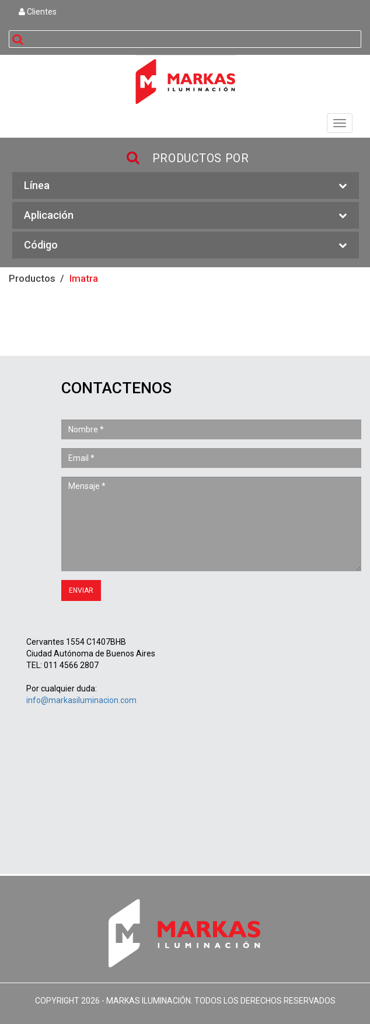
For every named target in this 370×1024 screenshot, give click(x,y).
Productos (32, 278)
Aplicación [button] (185, 215)
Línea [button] (185, 186)
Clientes (38, 11)
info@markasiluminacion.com (81, 700)
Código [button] (185, 245)
